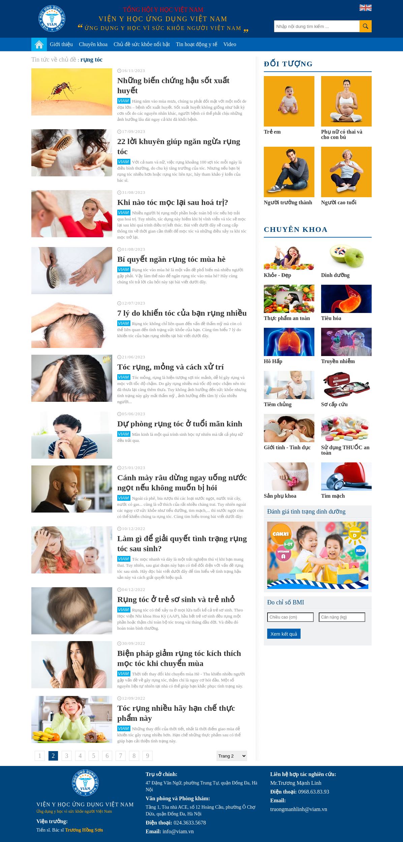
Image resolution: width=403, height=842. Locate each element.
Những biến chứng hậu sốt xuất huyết (173, 85)
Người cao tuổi (338, 202)
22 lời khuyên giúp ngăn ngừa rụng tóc (178, 146)
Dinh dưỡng (335, 275)
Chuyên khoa (93, 44)
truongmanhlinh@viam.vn (298, 809)
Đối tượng (288, 64)
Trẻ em (272, 132)
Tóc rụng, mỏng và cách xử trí (170, 366)
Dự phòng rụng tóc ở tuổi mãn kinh (179, 423)
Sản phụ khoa (280, 496)
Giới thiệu (61, 44)
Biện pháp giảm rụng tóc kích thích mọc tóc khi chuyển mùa (179, 658)
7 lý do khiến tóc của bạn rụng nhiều (182, 313)
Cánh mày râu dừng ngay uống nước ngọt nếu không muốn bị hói (182, 482)
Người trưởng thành (288, 202)
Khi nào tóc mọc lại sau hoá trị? (172, 202)
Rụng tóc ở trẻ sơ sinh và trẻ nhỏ (176, 599)
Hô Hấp (273, 361)
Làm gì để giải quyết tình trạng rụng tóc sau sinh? (182, 543)
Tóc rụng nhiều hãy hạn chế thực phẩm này (176, 713)
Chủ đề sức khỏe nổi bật (142, 44)
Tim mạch (333, 496)
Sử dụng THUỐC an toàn (345, 450)
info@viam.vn (178, 831)
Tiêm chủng (277, 404)
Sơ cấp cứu (334, 404)
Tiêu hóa (331, 318)
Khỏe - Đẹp (277, 275)
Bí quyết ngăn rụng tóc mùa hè (171, 259)
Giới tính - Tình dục (287, 447)
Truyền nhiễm (338, 361)
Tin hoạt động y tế (196, 44)
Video (229, 44)
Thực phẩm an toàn (287, 318)
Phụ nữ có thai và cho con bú (341, 134)
